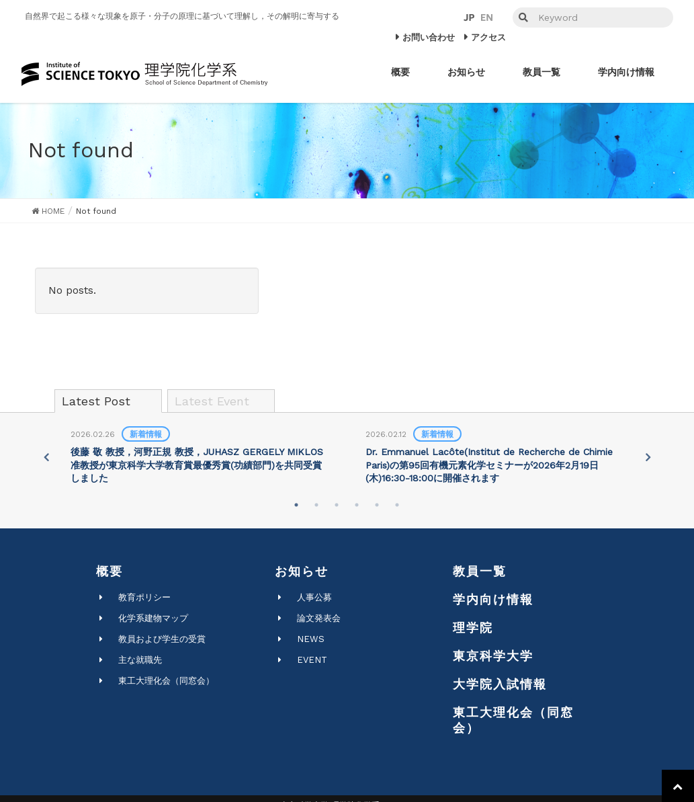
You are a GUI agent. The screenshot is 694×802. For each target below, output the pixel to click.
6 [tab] (397, 505)
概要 (109, 571)
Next (649, 457)
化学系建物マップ (153, 618)
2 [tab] (316, 505)
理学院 (473, 627)
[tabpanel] (199, 457)
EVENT (312, 660)
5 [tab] (377, 505)
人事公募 (314, 597)
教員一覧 (480, 571)
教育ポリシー (144, 597)
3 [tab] (336, 505)
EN (486, 17)
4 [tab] (356, 505)
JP (469, 17)
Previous (45, 457)
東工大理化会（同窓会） (166, 681)
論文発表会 (319, 618)
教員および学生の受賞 (162, 639)
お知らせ (302, 571)
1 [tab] (296, 505)
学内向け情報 (493, 599)
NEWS (310, 639)
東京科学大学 (493, 656)
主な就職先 (140, 660)
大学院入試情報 (500, 684)
